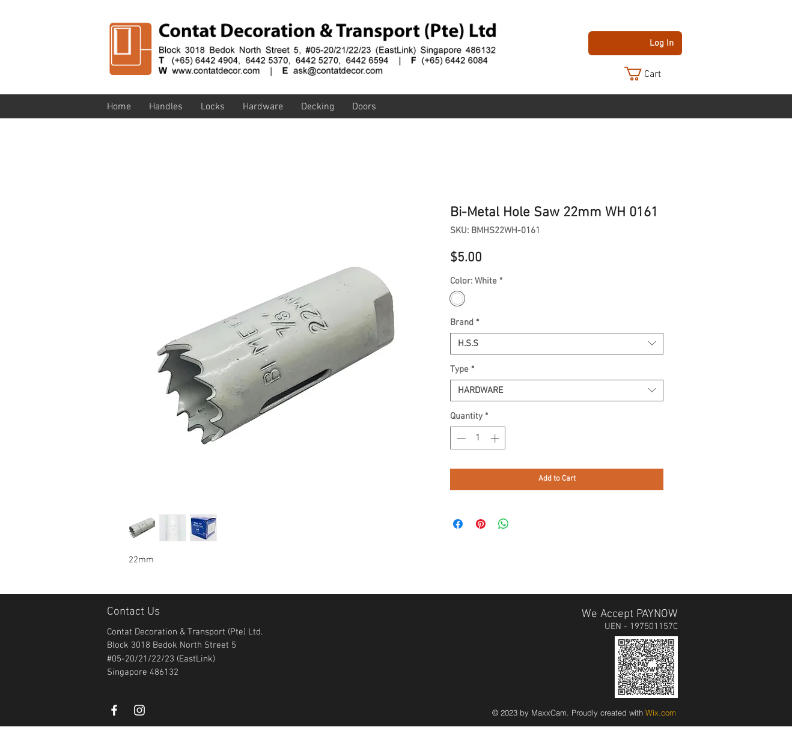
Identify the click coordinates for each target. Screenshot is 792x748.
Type (462, 369)
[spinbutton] (478, 438)
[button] (652, 74)
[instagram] (139, 710)
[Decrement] (460, 438)
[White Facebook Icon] (114, 710)
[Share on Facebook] (458, 524)
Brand (464, 322)
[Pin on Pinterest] (481, 524)
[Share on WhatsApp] (503, 524)
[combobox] (556, 343)
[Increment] (496, 438)
